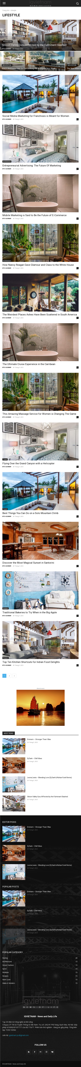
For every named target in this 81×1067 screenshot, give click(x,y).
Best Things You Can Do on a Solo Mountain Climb (30, 513)
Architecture (7, 41)
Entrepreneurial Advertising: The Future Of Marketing (31, 165)
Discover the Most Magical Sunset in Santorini (28, 562)
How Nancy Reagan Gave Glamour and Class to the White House (38, 264)
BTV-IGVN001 (6, 119)
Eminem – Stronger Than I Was (39, 739)
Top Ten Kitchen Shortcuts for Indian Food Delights (31, 662)
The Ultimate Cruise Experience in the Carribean (28, 364)
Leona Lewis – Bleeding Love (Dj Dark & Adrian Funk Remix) (49, 777)
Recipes (5, 608)
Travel (5, 360)
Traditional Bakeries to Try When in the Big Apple (29, 612)
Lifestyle (5, 410)
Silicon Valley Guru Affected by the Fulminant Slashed (47, 797)
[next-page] (14, 676)
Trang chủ (5, 10)
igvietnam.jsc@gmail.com (19, 1035)
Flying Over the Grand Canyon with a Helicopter (28, 463)
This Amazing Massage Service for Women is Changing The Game (39, 413)
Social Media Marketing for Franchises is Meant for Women (35, 116)
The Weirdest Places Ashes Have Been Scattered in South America (39, 314)
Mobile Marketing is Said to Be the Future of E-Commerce (34, 215)
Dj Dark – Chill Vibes (34, 758)
